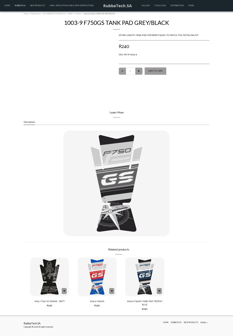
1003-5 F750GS (97, 302)
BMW (70, 13)
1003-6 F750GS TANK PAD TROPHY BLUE (144, 304)
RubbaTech (35, 13)
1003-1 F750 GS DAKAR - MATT (49, 302)
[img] (49, 276)
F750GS (78, 13)
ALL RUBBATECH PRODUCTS (54, 13)
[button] (201, 6)
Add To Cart (155, 71)
